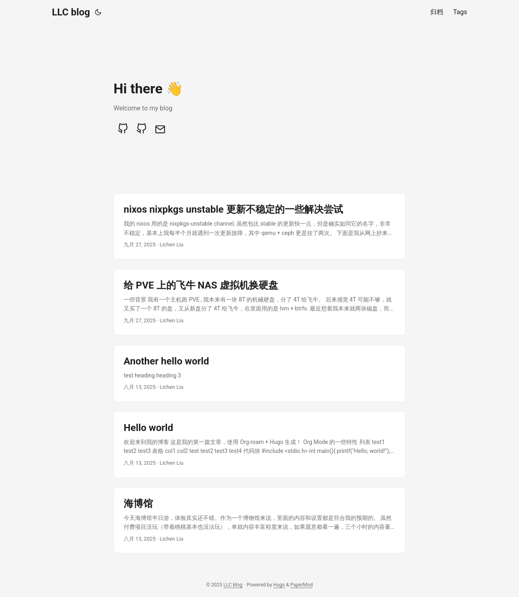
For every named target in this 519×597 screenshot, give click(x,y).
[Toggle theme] (98, 12)
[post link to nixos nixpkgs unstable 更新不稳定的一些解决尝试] (259, 226)
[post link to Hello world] (259, 444)
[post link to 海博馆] (259, 520)
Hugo (279, 585)
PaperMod (301, 585)
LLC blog (71, 12)
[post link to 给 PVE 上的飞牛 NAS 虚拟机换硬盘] (259, 302)
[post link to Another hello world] (259, 373)
